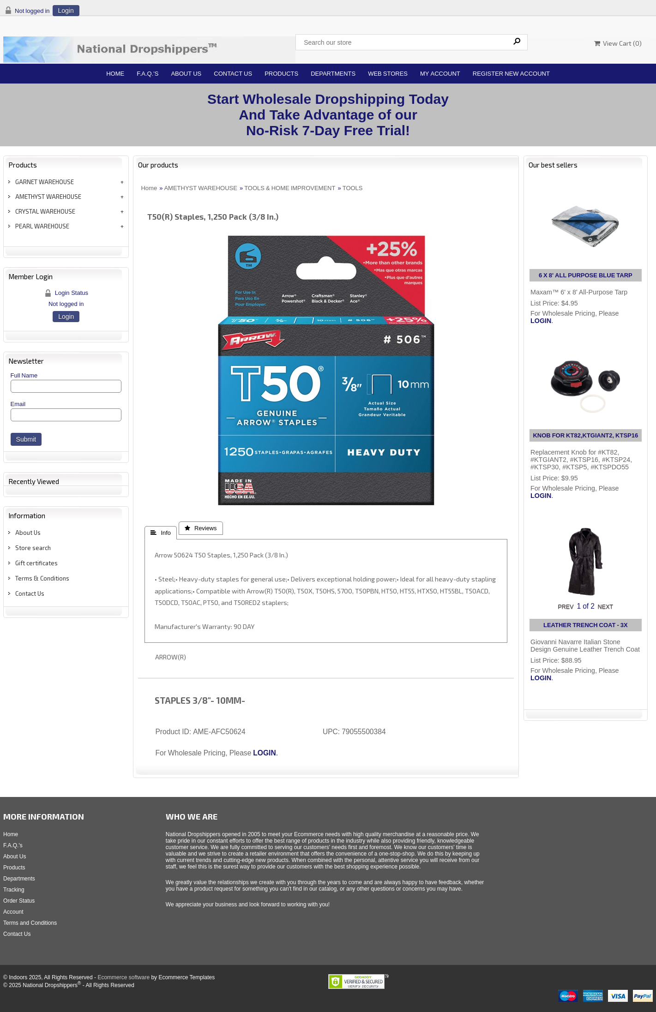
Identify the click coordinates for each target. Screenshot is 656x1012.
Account (13, 912)
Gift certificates (36, 563)
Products (281, 74)
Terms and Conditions (30, 923)
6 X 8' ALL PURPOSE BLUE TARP (585, 275)
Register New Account (511, 74)
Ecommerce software (123, 977)
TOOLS (353, 188)
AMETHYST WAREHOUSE (48, 196)
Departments (333, 74)
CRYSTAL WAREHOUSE (45, 211)
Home (115, 74)
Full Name (24, 375)
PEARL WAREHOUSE (42, 226)
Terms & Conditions (42, 578)
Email (18, 404)
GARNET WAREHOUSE (44, 182)
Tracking (13, 889)
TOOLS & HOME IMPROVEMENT (289, 188)
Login (66, 10)
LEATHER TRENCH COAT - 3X (585, 625)
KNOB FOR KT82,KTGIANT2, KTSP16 (585, 435)
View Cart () (618, 43)
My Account (440, 74)
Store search (33, 547)
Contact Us (233, 74)
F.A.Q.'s (147, 74)
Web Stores (388, 74)
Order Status (19, 901)
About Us (186, 74)
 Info (160, 533)
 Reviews (201, 528)
